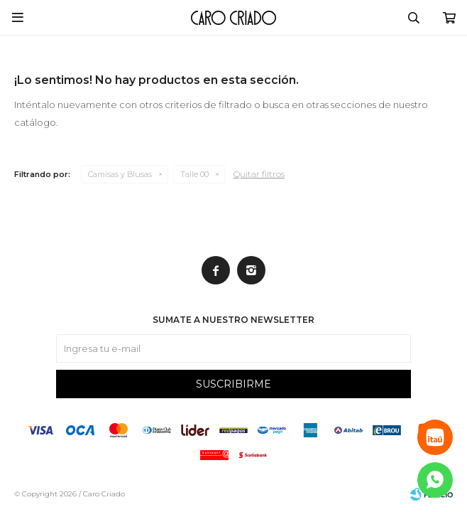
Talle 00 (194, 174)
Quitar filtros (259, 174)
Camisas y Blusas (120, 174)
